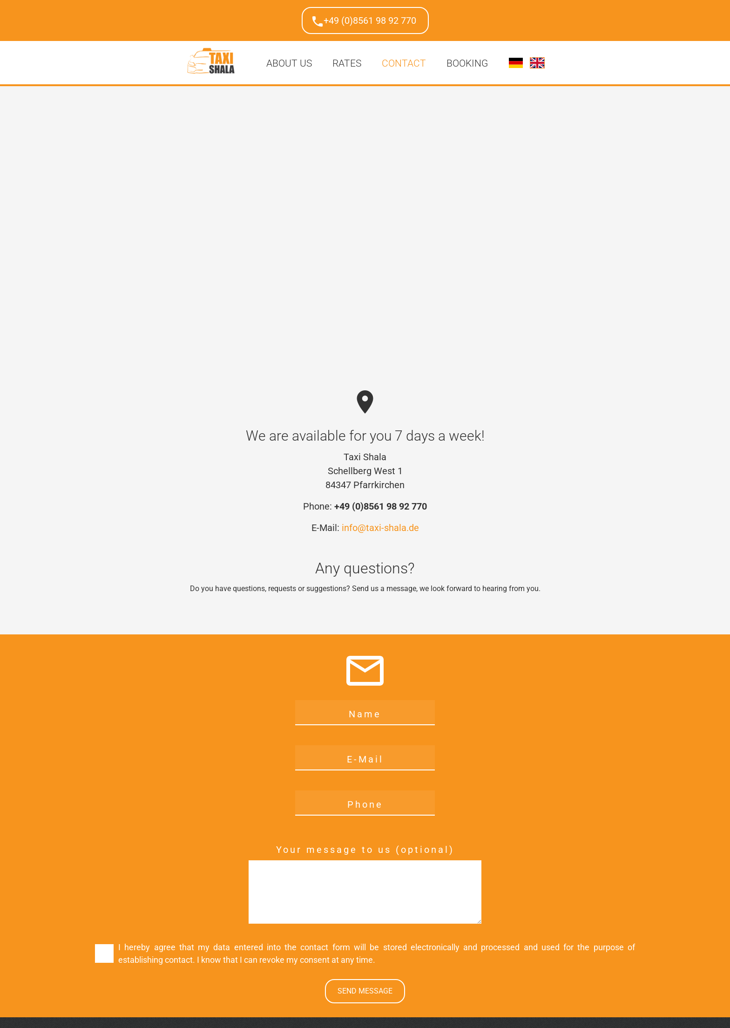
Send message (365, 991)
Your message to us (336, 849)
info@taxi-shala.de (380, 527)
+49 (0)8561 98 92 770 (370, 20)
